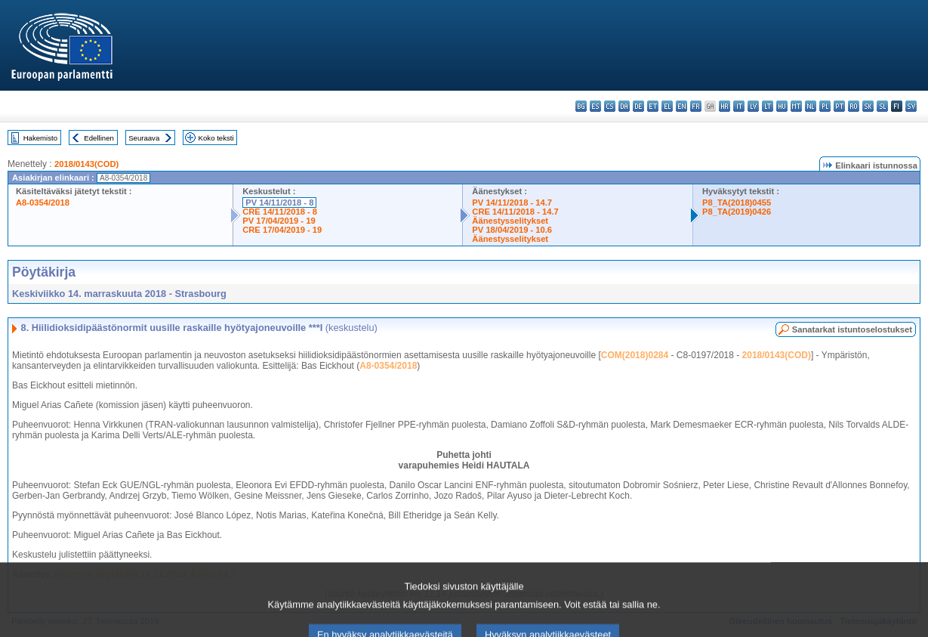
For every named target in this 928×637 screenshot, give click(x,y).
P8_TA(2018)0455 (736, 202)
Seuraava (143, 138)
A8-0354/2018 (42, 202)
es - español (595, 106)
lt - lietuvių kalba (767, 106)
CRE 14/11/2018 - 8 (279, 211)
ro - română (853, 106)
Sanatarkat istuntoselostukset (852, 329)
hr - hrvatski (724, 106)
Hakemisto (40, 138)
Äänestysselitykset (510, 220)
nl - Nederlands (810, 106)
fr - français (695, 106)
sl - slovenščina (882, 106)
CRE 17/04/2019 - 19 (282, 229)
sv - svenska (911, 106)
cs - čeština (609, 106)
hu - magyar (782, 106)
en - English (681, 106)
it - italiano (739, 106)
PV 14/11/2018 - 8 (279, 202)
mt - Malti (796, 106)
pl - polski (825, 106)
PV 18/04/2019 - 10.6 (512, 229)
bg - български (581, 106)
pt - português (839, 106)
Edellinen (98, 138)
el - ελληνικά (667, 106)
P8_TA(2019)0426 (736, 211)
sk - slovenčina (868, 106)
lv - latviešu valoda (753, 106)
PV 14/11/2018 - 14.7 (512, 202)
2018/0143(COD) (86, 164)
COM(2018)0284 (634, 355)
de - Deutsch (638, 106)
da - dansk (624, 106)
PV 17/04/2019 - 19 (278, 220)
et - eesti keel (652, 106)
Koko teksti (216, 138)
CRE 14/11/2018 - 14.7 (515, 211)
